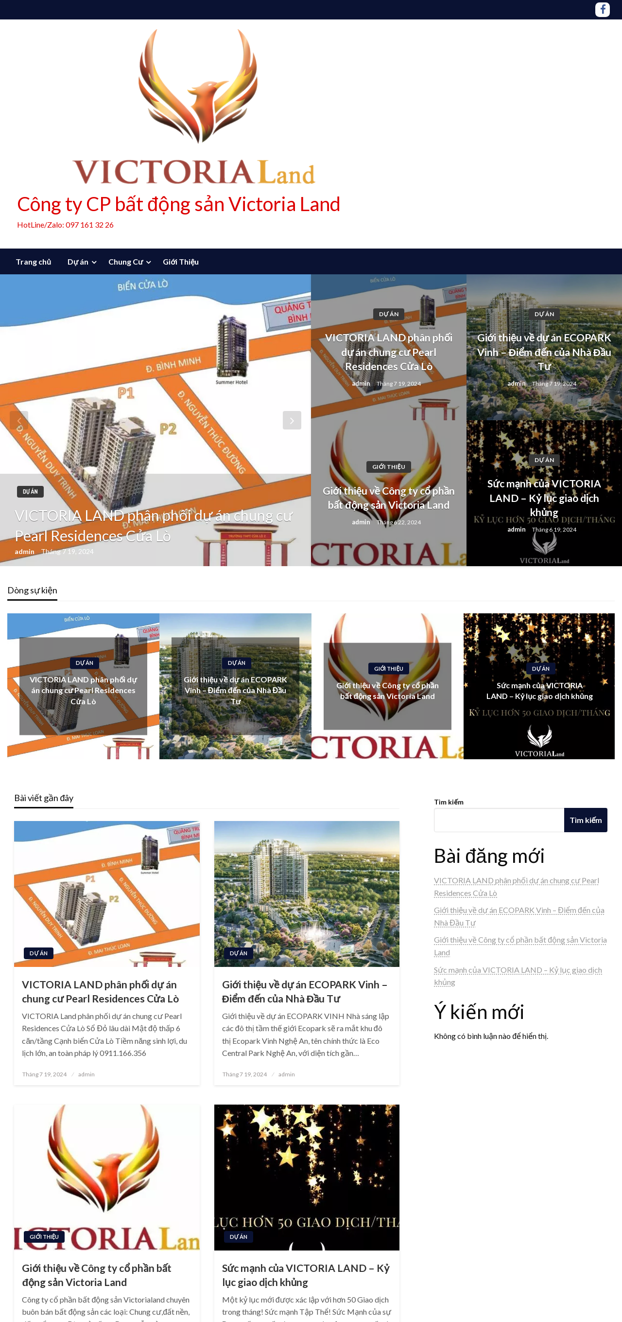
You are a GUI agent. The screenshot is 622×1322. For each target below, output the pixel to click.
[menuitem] (33, 261)
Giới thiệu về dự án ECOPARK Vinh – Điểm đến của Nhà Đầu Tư (544, 351)
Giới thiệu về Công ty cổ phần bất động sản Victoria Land (389, 497)
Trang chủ (33, 261)
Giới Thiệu (181, 261)
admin (25, 551)
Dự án (78, 261)
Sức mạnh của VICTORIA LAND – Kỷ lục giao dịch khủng (544, 497)
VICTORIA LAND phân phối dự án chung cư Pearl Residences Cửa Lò (154, 525)
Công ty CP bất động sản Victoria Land (179, 203)
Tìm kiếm (448, 802)
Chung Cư (125, 261)
